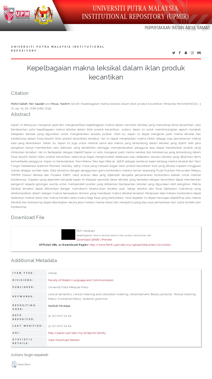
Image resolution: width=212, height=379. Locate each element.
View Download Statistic (64, 340)
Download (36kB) (88, 239)
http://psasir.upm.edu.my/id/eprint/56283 (77, 332)
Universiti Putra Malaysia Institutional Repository (58, 48)
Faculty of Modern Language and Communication (81, 280)
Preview (107, 239)
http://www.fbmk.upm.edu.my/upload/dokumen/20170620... (131, 244)
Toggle (7, 8)
